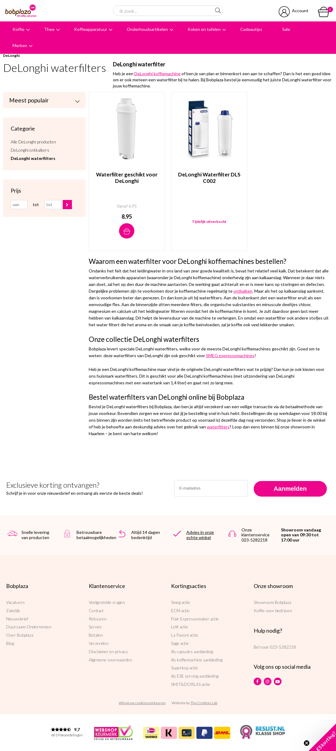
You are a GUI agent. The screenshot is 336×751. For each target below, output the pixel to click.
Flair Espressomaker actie (195, 618)
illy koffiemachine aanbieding (196, 659)
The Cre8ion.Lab (203, 703)
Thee (49, 29)
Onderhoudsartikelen (147, 29)
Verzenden (98, 643)
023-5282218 (283, 646)
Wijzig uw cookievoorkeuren (142, 703)
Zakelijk (13, 610)
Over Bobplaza (19, 635)
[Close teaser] (307, 743)
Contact (96, 610)
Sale (286, 29)
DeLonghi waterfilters (33, 158)
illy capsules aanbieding (192, 651)
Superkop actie (184, 667)
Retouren (97, 618)
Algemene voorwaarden (110, 659)
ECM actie (180, 610)
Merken (20, 45)
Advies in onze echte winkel (200, 535)
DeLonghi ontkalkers (30, 150)
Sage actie (180, 643)
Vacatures (15, 602)
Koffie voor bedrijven (273, 610)
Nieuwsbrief (17, 618)
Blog (10, 643)
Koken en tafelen (204, 29)
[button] (322, 737)
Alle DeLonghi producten (33, 141)
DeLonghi (11, 55)
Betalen (96, 635)
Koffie (18, 29)
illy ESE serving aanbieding (194, 676)
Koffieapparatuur (90, 29)
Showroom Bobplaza (272, 602)
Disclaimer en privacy (108, 651)
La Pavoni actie (184, 635)
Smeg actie (180, 602)
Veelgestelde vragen (107, 602)
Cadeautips (251, 29)
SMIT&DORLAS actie (190, 684)
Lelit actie (179, 626)
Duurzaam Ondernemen (28, 626)
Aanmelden (290, 488)
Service (95, 626)
